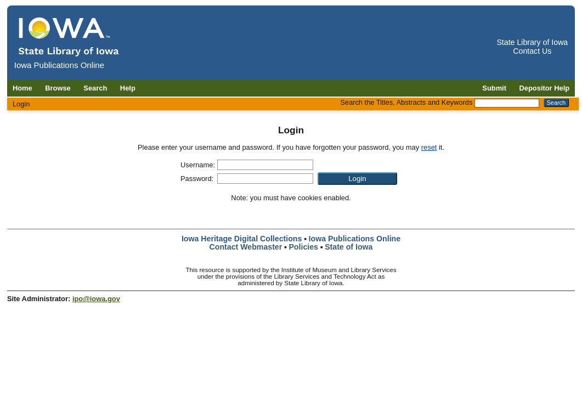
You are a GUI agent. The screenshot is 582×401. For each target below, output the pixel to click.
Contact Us (532, 51)
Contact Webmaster (246, 246)
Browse (58, 88)
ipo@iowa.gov (96, 299)
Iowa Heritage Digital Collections (242, 238)
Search (95, 88)
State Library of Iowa (532, 42)
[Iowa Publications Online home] (69, 36)
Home (22, 88)
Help (127, 88)
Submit (494, 88)
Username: (197, 165)
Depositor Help (544, 88)
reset (429, 147)
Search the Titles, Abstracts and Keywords (406, 102)
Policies (303, 246)
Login (21, 104)
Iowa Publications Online (355, 238)
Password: (196, 178)
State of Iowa (348, 246)
